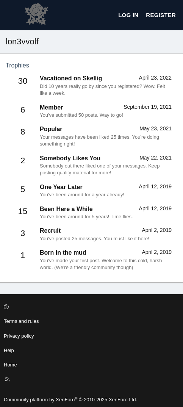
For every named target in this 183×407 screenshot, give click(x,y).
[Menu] (11, 15)
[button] (90, 307)
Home (10, 365)
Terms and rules (21, 321)
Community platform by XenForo (70, 399)
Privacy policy (19, 336)
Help (9, 350)
